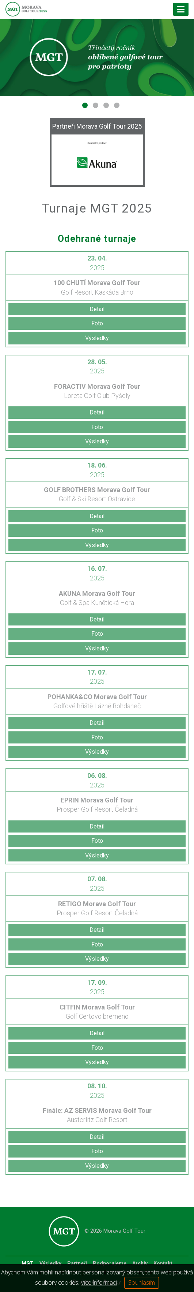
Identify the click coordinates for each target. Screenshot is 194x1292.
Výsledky (97, 338)
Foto (97, 323)
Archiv (140, 1263)
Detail (97, 309)
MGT (28, 1263)
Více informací (99, 1282)
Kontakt (162, 1263)
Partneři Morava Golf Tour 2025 (97, 126)
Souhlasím (141, 1282)
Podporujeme (109, 1263)
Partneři (77, 1263)
